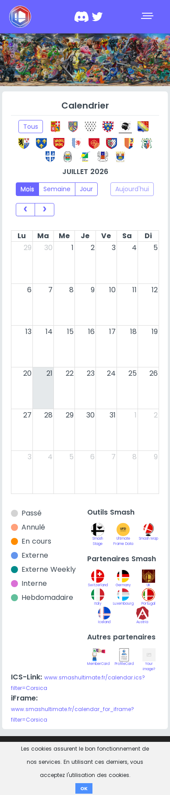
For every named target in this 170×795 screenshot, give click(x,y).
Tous (30, 126)
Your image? (149, 662)
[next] (44, 209)
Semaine (57, 189)
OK (84, 788)
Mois (27, 189)
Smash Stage (97, 536)
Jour (86, 189)
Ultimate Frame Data (123, 536)
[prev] (25, 209)
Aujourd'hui (132, 189)
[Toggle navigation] (148, 16)
